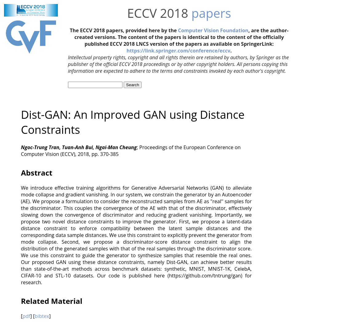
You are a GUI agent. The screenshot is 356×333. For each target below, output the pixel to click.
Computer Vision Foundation (213, 30)
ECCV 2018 (157, 13)
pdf (26, 316)
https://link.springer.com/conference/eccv (178, 50)
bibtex (42, 316)
